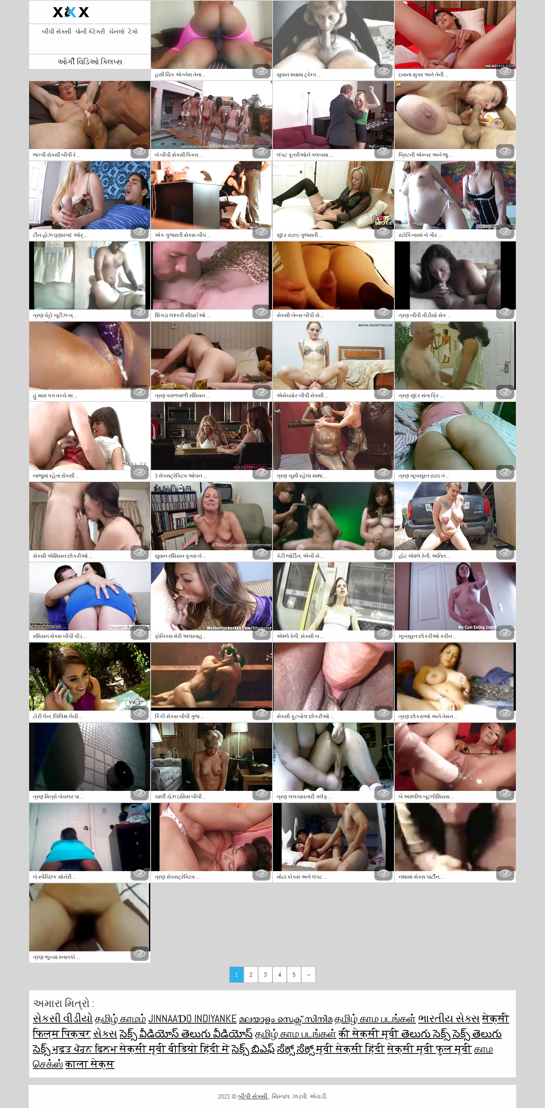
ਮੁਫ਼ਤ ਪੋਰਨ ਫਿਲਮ (86, 1048)
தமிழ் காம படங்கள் (375, 1018)
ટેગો (133, 32)
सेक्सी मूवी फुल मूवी (429, 1048)
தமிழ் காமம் (120, 1018)
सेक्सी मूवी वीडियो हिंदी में (174, 1048)
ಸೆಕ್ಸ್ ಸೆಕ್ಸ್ (296, 1048)
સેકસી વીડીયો (63, 1018)
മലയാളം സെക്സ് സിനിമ (285, 1018)
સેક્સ (105, 1033)
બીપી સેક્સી (57, 32)
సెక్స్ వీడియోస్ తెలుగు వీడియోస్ (186, 1033)
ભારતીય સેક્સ (449, 1018)
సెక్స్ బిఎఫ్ (253, 1048)
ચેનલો (117, 32)
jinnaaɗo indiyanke (192, 1018)
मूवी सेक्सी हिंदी (350, 1048)
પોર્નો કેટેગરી (90, 32)
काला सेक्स (90, 1064)
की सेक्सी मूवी (370, 1033)
